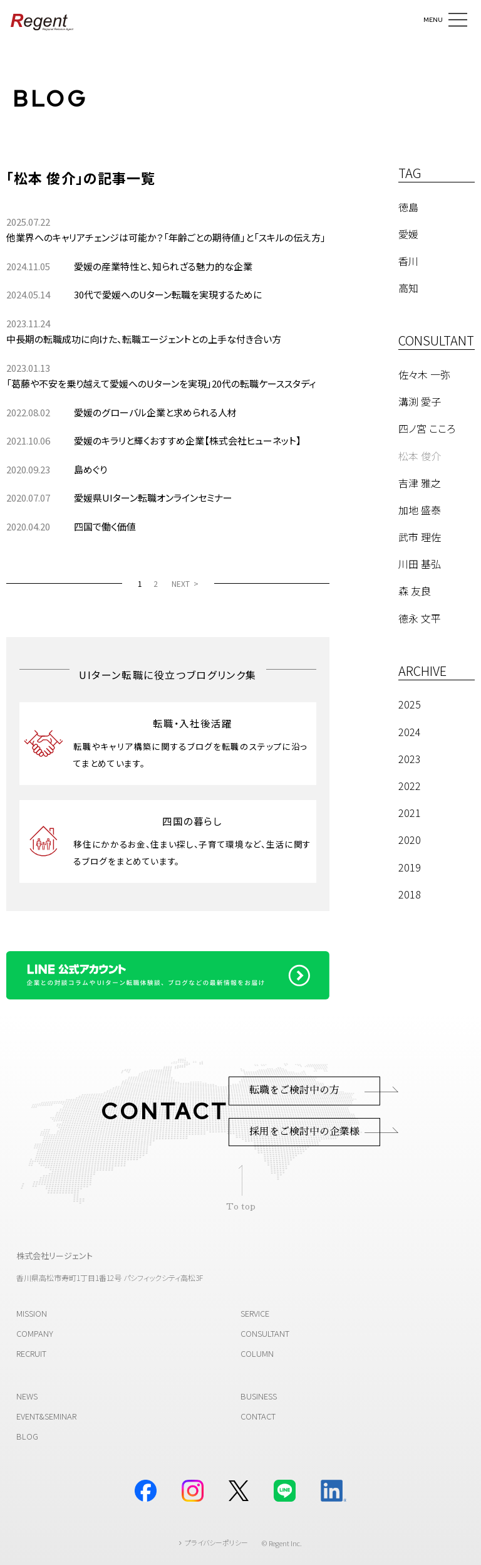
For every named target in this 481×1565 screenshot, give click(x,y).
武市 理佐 (419, 536)
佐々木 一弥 (424, 374)
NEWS (27, 1396)
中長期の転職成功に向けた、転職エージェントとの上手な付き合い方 (143, 338)
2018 (409, 894)
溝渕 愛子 (419, 401)
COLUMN (257, 1353)
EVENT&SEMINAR (46, 1416)
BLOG (50, 98)
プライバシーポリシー (216, 1542)
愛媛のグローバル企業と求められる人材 (155, 412)
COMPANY (34, 1333)
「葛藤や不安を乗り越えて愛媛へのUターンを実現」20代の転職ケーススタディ (161, 383)
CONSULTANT (264, 1333)
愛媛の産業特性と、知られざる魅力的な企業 (163, 266)
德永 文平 (419, 618)
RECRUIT (31, 1353)
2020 (409, 839)
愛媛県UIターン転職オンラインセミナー (153, 497)
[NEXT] (185, 583)
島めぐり (90, 469)
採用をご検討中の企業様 (304, 1132)
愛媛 (408, 233)
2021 (409, 812)
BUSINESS (258, 1396)
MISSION (31, 1313)
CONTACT (258, 1416)
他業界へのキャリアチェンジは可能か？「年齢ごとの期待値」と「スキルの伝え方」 (166, 237)
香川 (408, 260)
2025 (409, 704)
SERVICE (254, 1313)
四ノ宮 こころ (426, 428)
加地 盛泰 (419, 509)
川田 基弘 (419, 563)
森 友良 (414, 590)
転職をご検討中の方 (294, 1090)
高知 (408, 287)
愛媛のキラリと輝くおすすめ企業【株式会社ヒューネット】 (187, 440)
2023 (409, 758)
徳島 (408, 206)
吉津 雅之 (419, 482)
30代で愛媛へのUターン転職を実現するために (168, 294)
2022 (409, 785)
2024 (409, 731)
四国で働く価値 (105, 526)
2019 (409, 867)
